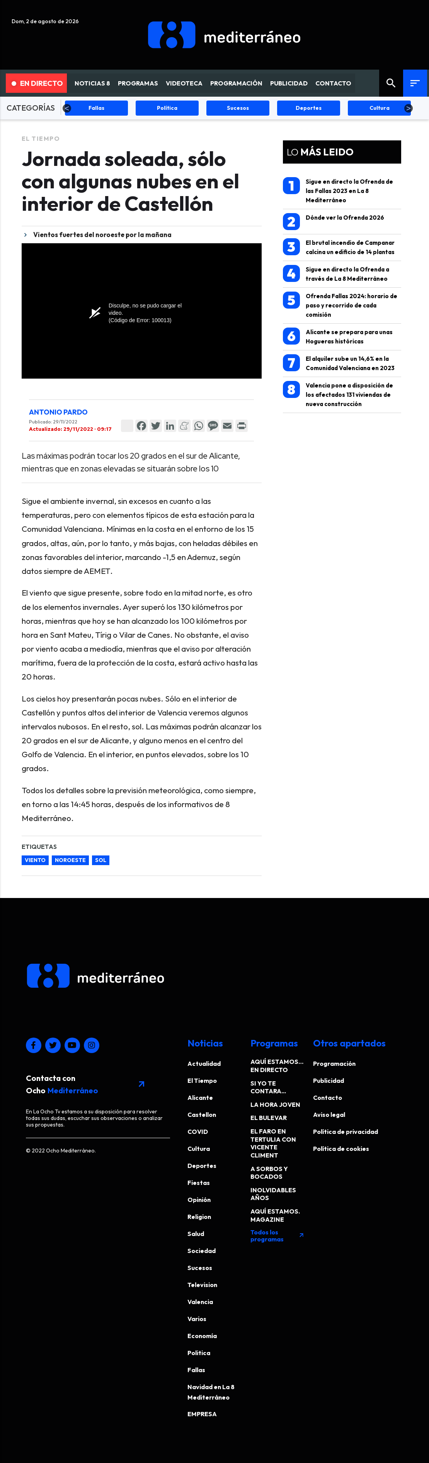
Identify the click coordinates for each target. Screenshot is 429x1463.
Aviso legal (329, 1114)
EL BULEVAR (268, 1118)
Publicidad (328, 1080)
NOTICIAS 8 (92, 83)
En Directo (37, 83)
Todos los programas (277, 1236)
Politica (198, 1353)
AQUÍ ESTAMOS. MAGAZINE (275, 1215)
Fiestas (198, 1182)
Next (408, 108)
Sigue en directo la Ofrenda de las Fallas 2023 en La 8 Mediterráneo (338, 190)
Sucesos (199, 1268)
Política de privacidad (345, 1131)
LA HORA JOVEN (275, 1104)
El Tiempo (41, 138)
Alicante (200, 1097)
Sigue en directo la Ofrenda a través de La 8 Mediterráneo (336, 273)
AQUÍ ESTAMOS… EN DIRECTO (276, 1066)
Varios (196, 1319)
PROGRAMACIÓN (236, 83)
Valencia (200, 1302)
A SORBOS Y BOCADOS (269, 1173)
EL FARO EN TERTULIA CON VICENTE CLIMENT (273, 1143)
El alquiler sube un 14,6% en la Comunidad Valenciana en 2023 (339, 363)
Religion (199, 1217)
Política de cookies (341, 1148)
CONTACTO (333, 83)
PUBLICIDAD (289, 83)
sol (100, 860)
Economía (202, 1336)
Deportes (201, 1165)
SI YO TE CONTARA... (268, 1087)
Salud (195, 1234)
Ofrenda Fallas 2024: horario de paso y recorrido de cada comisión (340, 305)
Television (202, 1285)
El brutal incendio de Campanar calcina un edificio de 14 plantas (339, 247)
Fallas (196, 1370)
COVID (197, 1131)
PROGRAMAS (138, 83)
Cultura (198, 1148)
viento (35, 860)
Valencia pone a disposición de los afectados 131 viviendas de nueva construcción (338, 394)
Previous (67, 108)
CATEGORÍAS (31, 108)
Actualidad (204, 1063)
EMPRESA (202, 1414)
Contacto (327, 1097)
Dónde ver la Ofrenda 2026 (333, 221)
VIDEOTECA (184, 83)
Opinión (199, 1200)
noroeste (70, 860)
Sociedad (201, 1251)
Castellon (201, 1114)
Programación (334, 1063)
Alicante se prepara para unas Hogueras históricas (338, 336)
